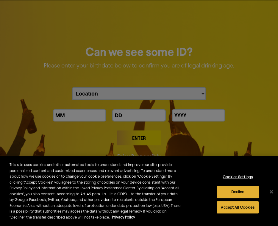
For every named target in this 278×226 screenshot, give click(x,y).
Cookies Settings (238, 182)
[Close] (271, 197)
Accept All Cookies (237, 212)
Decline (237, 197)
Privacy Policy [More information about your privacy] (123, 222)
